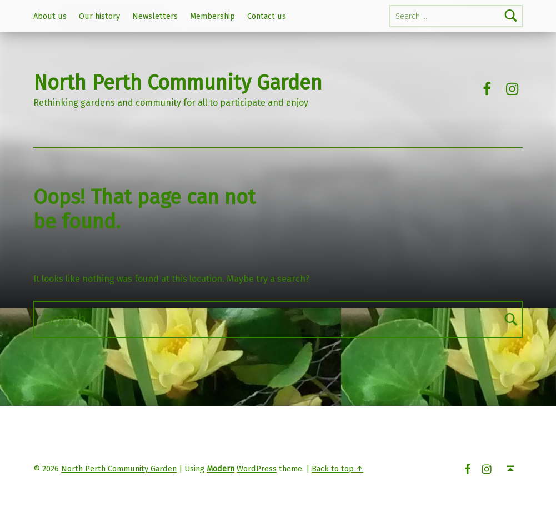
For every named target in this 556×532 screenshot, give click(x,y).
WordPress (257, 469)
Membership (212, 16)
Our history (99, 16)
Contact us (266, 16)
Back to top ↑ (337, 469)
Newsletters (155, 16)
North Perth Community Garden (177, 83)
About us (50, 16)
